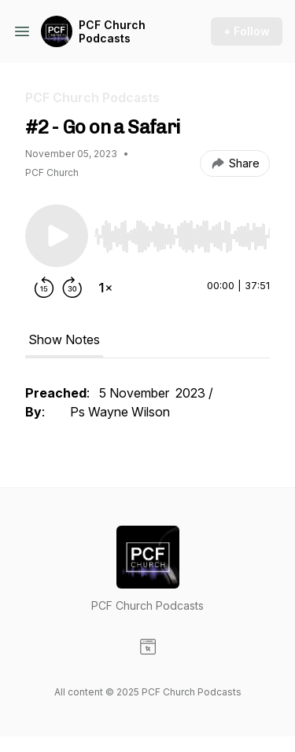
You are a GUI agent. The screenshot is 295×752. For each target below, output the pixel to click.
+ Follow (246, 31)
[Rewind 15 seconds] (44, 288)
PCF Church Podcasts (112, 32)
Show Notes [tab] (64, 339)
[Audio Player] (182, 232)
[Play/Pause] (56, 235)
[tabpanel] (147, 410)
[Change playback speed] (105, 288)
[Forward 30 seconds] (72, 288)
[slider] (182, 236)
